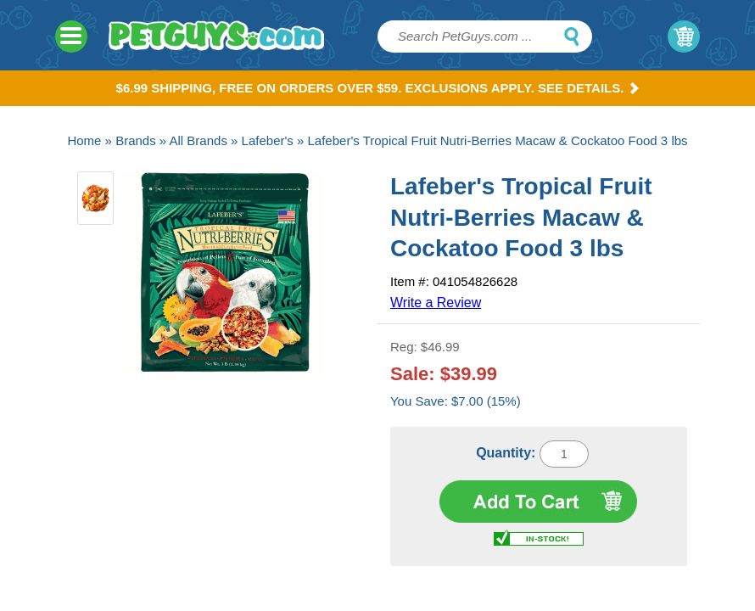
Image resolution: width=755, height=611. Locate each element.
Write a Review (435, 302)
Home (84, 140)
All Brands (198, 140)
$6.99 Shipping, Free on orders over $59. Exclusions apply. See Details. (378, 88)
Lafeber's (268, 140)
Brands (135, 140)
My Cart (684, 36)
